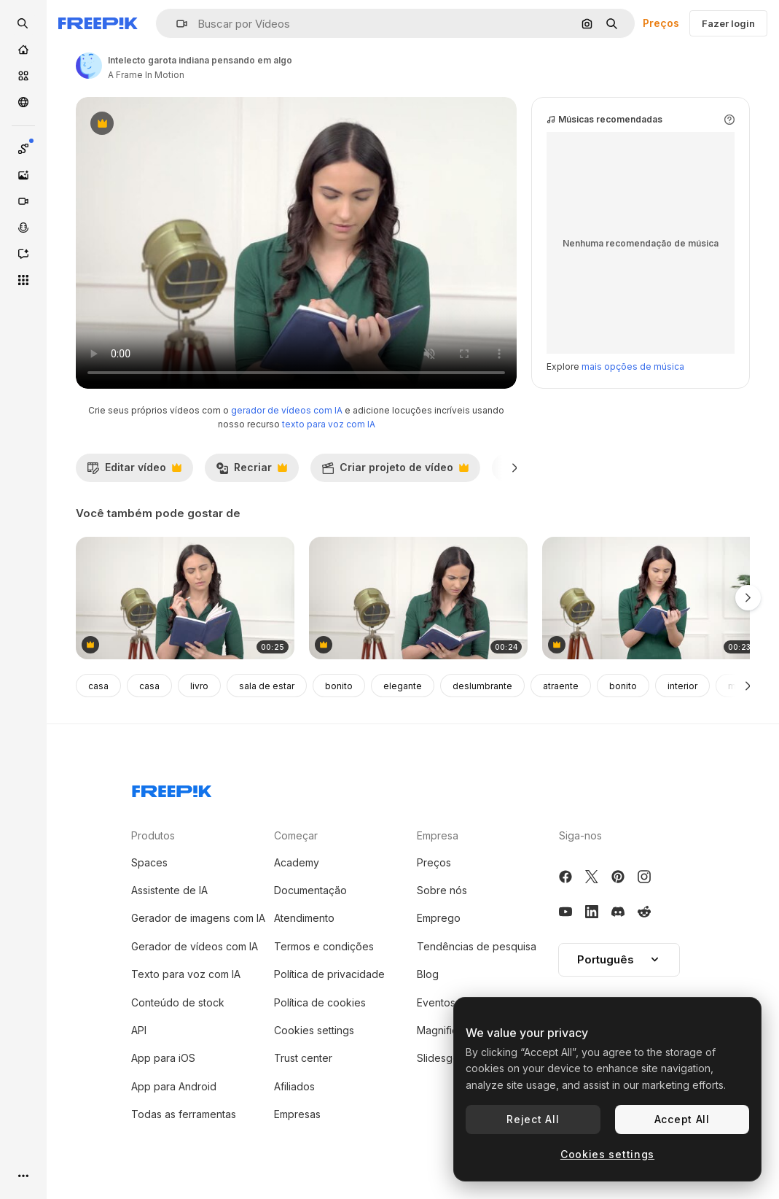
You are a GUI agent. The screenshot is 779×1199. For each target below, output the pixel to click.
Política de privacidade (329, 974)
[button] (176, 23)
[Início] (23, 49)
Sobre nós (442, 890)
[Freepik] (98, 23)
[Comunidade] (23, 102)
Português (619, 959)
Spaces (149, 862)
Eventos (436, 1002)
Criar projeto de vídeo (395, 471)
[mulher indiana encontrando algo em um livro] (418, 598)
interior (682, 685)
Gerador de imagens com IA (198, 918)
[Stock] (23, 76)
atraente (561, 685)
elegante (402, 685)
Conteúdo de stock (177, 1002)
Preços (661, 23)
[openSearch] (23, 23)
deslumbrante (482, 685)
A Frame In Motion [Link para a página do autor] (146, 74)
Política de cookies (320, 1002)
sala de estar (266, 685)
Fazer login (728, 23)
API (138, 1030)
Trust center (303, 1058)
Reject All (532, 1119)
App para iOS (163, 1058)
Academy (296, 862)
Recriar (251, 471)
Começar (296, 835)
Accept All (682, 1119)
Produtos (153, 835)
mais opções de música (633, 366)
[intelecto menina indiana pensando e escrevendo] (651, 598)
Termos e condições (324, 946)
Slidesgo (438, 1058)
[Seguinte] (515, 467)
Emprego (439, 918)
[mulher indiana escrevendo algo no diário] (185, 598)
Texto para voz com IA (185, 974)
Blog (428, 974)
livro (199, 685)
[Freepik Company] (172, 788)
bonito (339, 685)
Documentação (310, 890)
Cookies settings (314, 1030)
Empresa (437, 835)
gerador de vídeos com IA (286, 410)
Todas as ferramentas (183, 1114)
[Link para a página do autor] (89, 66)
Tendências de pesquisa (476, 946)
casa (98, 685)
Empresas (297, 1114)
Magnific (437, 1030)
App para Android (173, 1086)
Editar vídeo (134, 471)
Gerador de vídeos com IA (194, 946)
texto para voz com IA (328, 424)
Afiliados (294, 1086)
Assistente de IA (169, 890)
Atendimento (304, 918)
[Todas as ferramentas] (23, 280)
